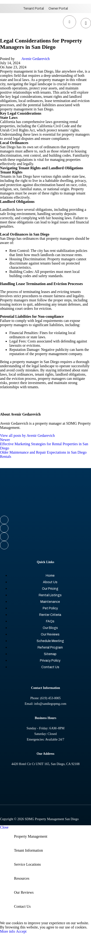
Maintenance (50, 601)
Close (4, 827)
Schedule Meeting (50, 641)
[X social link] (45, 528)
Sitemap (50, 654)
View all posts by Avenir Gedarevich (27, 435)
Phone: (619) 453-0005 (45, 698)
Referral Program (50, 647)
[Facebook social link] (45, 520)
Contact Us (50, 667)
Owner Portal (58, 8)
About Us (50, 582)
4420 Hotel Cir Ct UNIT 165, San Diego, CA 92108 (45, 764)
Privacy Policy (50, 660)
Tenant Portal (33, 8)
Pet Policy (50, 608)
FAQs (50, 621)
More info (8, 931)
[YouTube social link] (45, 545)
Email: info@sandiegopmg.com (45, 704)
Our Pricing (50, 588)
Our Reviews (50, 634)
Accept (21, 931)
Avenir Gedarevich (35, 59)
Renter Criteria (50, 615)
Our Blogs (50, 628)
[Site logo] (14, 34)
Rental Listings (50, 595)
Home (50, 575)
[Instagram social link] (45, 537)
